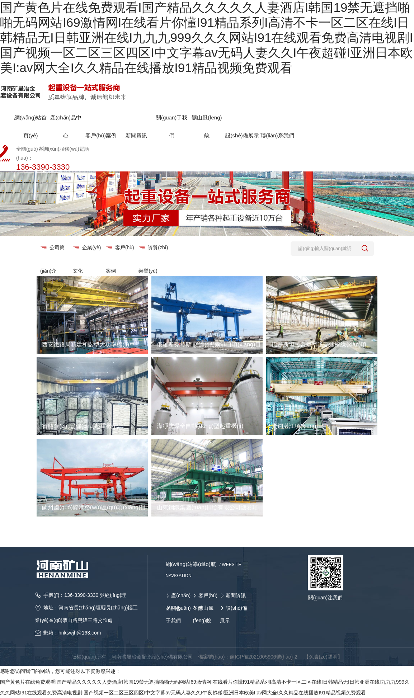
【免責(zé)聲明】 (323, 657)
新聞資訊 (236, 595)
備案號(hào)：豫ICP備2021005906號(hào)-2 (247, 657)
